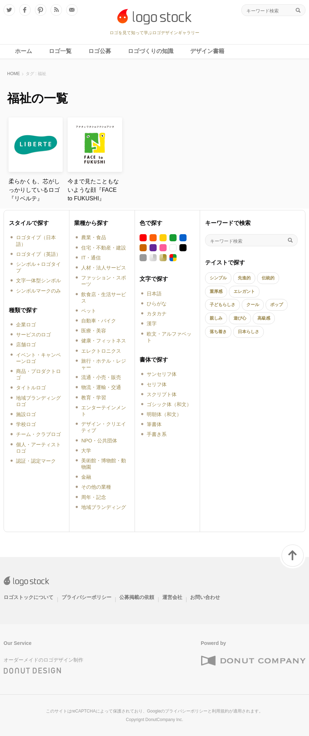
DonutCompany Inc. (164, 719)
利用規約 (220, 711)
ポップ (276, 304)
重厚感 (216, 291)
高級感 (263, 318)
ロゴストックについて (28, 597)
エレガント (244, 291)
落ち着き (218, 331)
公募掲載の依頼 (136, 597)
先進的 (244, 277)
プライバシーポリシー (86, 597)
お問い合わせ (205, 597)
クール (252, 304)
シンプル (218, 277)
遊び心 (240, 318)
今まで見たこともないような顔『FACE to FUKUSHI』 (93, 189)
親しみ (216, 318)
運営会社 (172, 597)
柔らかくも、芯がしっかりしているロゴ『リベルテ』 (34, 189)
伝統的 (268, 277)
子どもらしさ (222, 304)
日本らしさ (248, 331)
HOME (13, 73)
